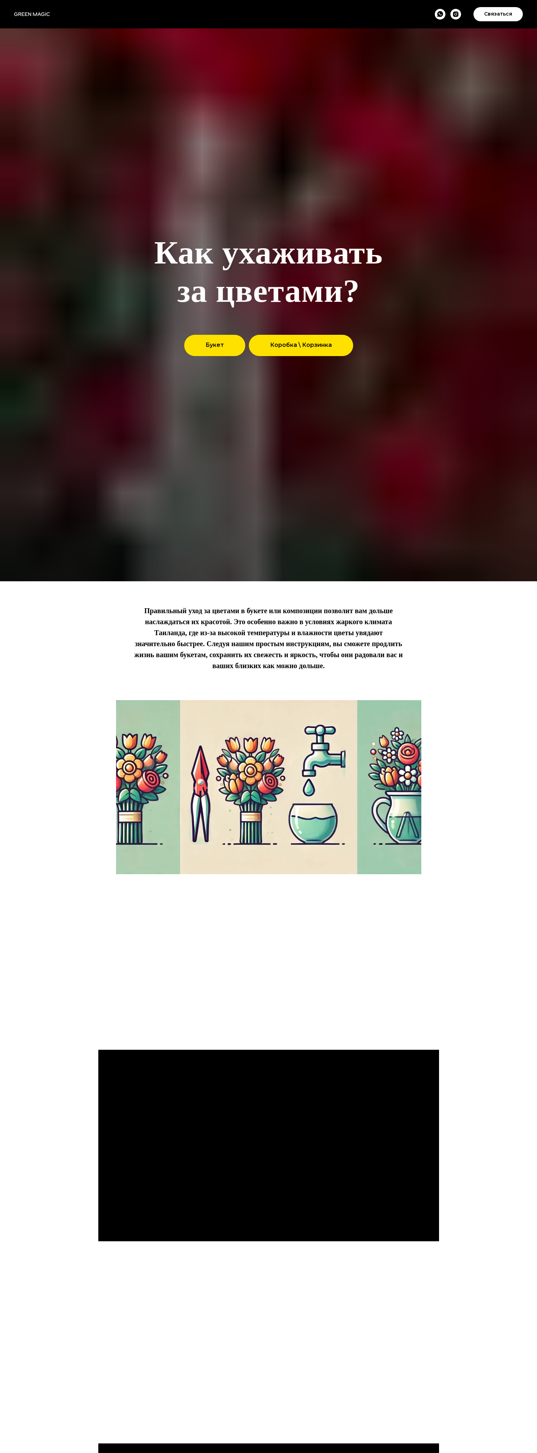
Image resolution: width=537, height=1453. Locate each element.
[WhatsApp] (440, 14)
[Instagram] (455, 14)
